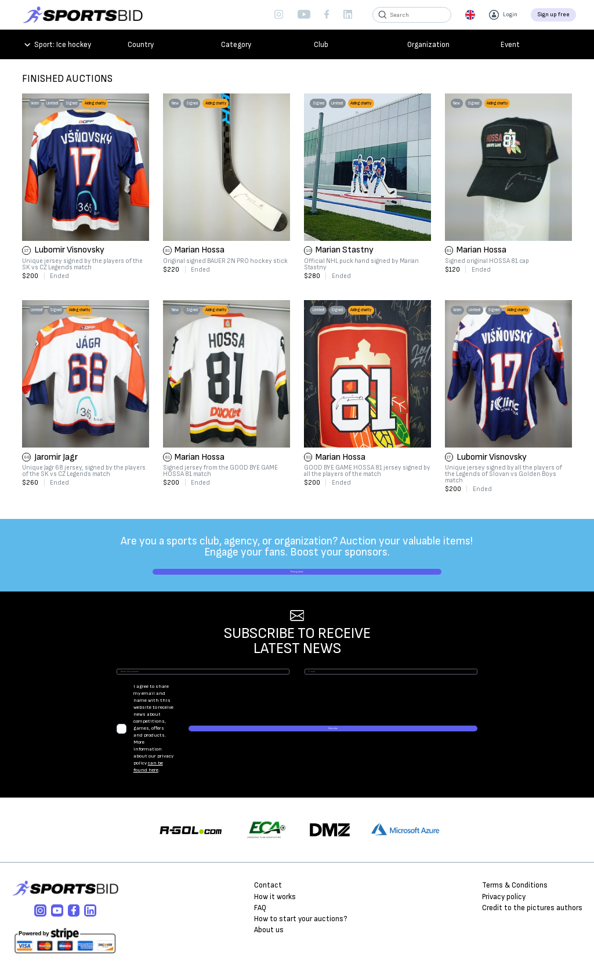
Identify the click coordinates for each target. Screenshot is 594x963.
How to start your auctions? (300, 884)
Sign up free (553, 14)
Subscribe (436, 727)
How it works (275, 861)
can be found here (285, 730)
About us (269, 895)
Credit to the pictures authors (532, 872)
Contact (268, 850)
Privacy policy (504, 861)
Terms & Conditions (515, 850)
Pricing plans (296, 580)
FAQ (260, 872)
